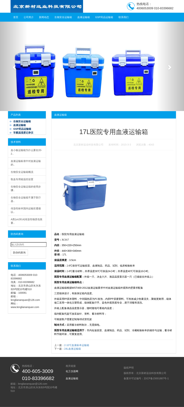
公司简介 (29, 17)
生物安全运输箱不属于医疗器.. (26, 199)
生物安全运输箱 (63, 17)
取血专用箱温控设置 (22, 179)
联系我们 (123, 17)
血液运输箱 (83, 17)
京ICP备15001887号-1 (156, 378)
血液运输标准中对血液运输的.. (26, 163)
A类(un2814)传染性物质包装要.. (26, 221)
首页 (15, 17)
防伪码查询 (19, 252)
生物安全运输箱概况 (22, 172)
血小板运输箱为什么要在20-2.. (26, 152)
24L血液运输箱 (72, 348)
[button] (14, 66)
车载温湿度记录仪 (23, 132)
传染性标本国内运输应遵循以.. (26, 210)
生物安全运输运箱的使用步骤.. (26, 188)
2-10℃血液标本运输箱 (76, 345)
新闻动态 (44, 17)
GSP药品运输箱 (104, 17)
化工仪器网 (72, 371)
